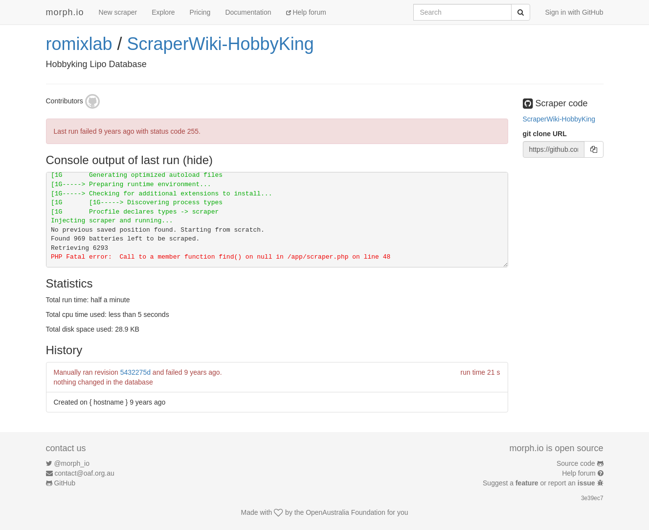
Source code (576, 463)
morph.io (65, 12)
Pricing (200, 12)
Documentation (248, 12)
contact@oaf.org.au (84, 473)
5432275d (135, 372)
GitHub (64, 483)
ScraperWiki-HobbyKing (220, 44)
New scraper (118, 12)
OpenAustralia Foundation (345, 512)
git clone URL (545, 134)
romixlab (79, 44)
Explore (163, 12)
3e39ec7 (592, 498)
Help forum (306, 12)
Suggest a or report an (540, 483)
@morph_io (72, 463)
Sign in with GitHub (574, 12)
